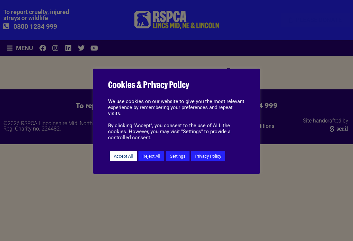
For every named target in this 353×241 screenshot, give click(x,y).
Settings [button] (178, 156)
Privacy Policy (208, 156)
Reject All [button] (151, 156)
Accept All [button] (123, 156)
